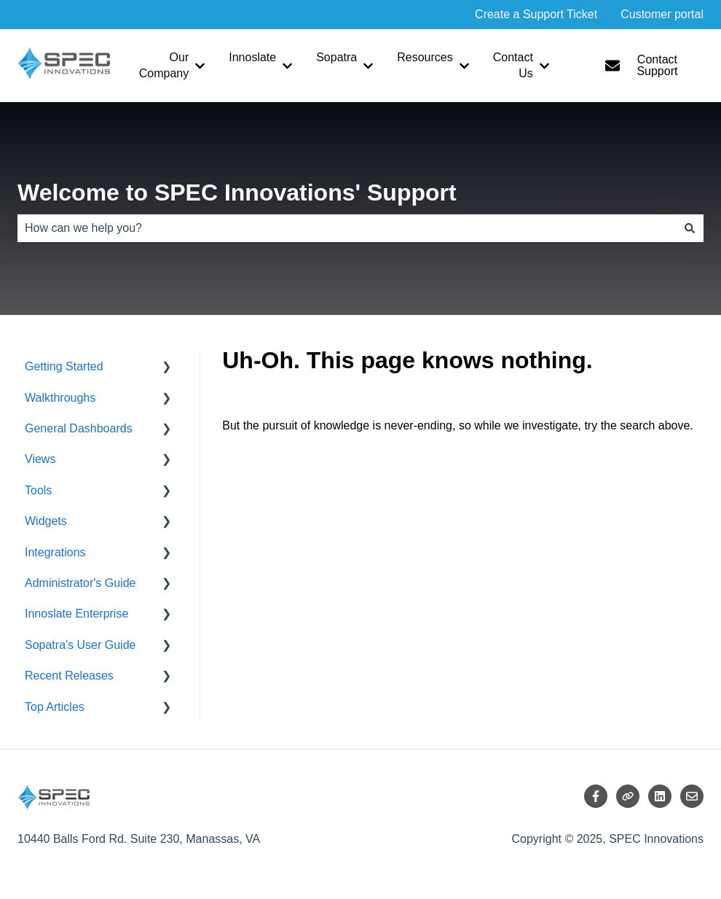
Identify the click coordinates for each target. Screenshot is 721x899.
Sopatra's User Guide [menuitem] (80, 645)
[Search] (690, 228)
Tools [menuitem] (38, 490)
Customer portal (662, 14)
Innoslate (252, 57)
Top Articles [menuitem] (54, 707)
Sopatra (336, 57)
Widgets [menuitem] (46, 521)
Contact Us (513, 65)
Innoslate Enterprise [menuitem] (76, 613)
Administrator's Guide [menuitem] (80, 583)
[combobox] (346, 228)
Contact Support (641, 65)
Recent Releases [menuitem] (69, 675)
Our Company (164, 65)
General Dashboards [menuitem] (79, 428)
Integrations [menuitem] (55, 552)
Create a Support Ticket (536, 14)
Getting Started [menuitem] (64, 366)
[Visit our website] (627, 796)
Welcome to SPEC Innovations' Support (237, 192)
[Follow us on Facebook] (595, 796)
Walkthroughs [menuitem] (60, 398)
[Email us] (692, 796)
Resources (424, 57)
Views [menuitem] (40, 459)
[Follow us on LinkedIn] (659, 796)
